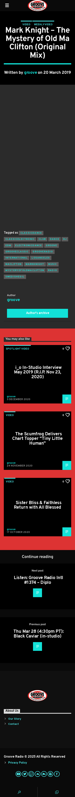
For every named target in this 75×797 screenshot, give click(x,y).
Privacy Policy (17, 763)
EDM (8, 245)
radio (52, 270)
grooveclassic (17, 251)
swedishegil (14, 276)
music (52, 264)
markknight (35, 264)
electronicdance (28, 245)
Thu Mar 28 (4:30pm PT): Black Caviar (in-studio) (38, 634)
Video (26, 24)
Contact (13, 724)
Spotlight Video (17, 349)
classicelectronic (20, 239)
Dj (65, 239)
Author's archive (37, 313)
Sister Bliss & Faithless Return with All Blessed (37, 505)
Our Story (14, 719)
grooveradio (43, 251)
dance (54, 239)
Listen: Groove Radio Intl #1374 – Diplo (38, 580)
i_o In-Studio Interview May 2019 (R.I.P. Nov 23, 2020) (38, 372)
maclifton (13, 264)
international (16, 258)
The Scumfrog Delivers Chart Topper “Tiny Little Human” (37, 438)
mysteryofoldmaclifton (24, 270)
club (42, 239)
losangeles (41, 258)
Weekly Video (43, 24)
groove (30, 72)
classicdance (31, 233)
